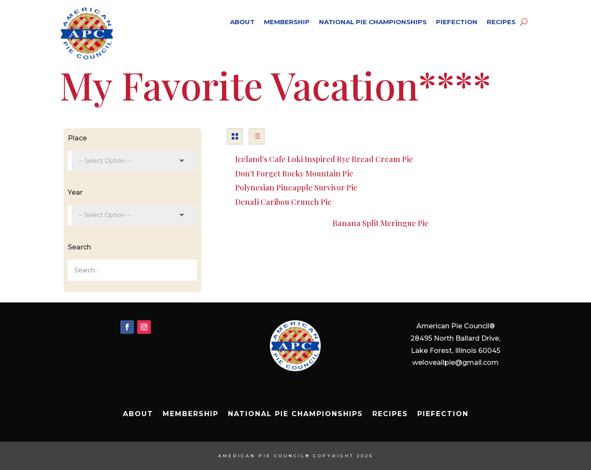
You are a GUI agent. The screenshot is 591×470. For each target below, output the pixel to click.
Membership (287, 22)
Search (79, 247)
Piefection (456, 22)
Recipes (501, 22)
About (242, 22)
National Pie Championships (373, 22)
